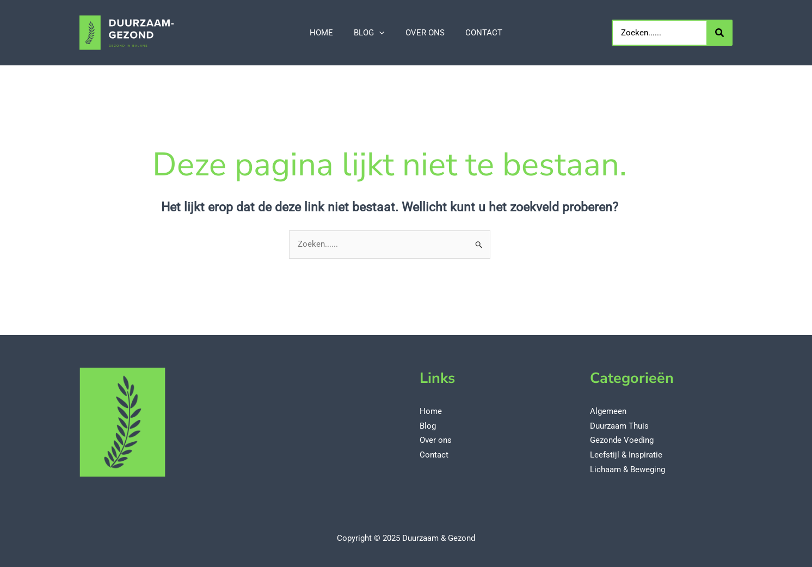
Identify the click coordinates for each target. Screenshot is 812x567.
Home (431, 412)
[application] (382, 32)
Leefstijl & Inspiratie (626, 454)
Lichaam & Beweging (627, 469)
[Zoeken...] (719, 33)
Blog (428, 426)
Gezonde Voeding (622, 440)
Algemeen (608, 412)
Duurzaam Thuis (619, 426)
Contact (434, 454)
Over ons (436, 440)
